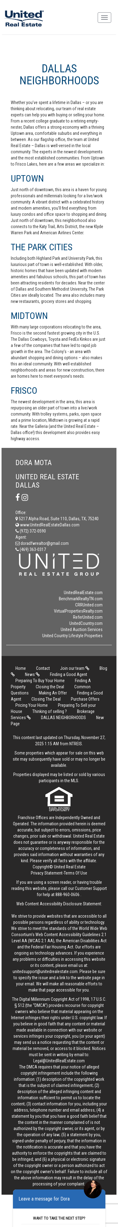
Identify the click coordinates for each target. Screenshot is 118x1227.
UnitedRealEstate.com (83, 592)
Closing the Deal (50, 686)
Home (20, 668)
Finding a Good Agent (68, 674)
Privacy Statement (47, 873)
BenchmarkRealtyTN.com (81, 598)
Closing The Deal (46, 699)
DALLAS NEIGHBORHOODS (63, 717)
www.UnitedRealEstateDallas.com (47, 524)
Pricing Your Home (31, 705)
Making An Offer (53, 692)
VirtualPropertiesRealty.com (78, 611)
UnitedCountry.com (86, 623)
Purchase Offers (85, 699)
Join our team (74, 668)
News (32, 674)
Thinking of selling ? (49, 711)
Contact (43, 668)
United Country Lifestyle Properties (72, 635)
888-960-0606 (67, 894)
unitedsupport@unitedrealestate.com (45, 971)
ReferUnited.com (88, 617)
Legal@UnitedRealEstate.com (59, 1060)
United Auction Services (82, 629)
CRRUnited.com (89, 604)
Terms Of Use (75, 873)
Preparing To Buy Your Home (40, 680)
